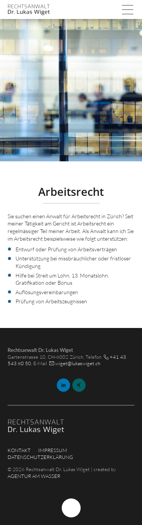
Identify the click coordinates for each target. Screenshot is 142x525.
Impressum (52, 450)
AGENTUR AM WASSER (34, 476)
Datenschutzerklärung (40, 457)
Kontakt (19, 450)
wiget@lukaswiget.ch (77, 363)
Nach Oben (71, 507)
